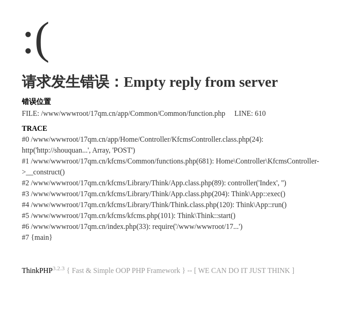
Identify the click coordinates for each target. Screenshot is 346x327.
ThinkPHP (37, 270)
